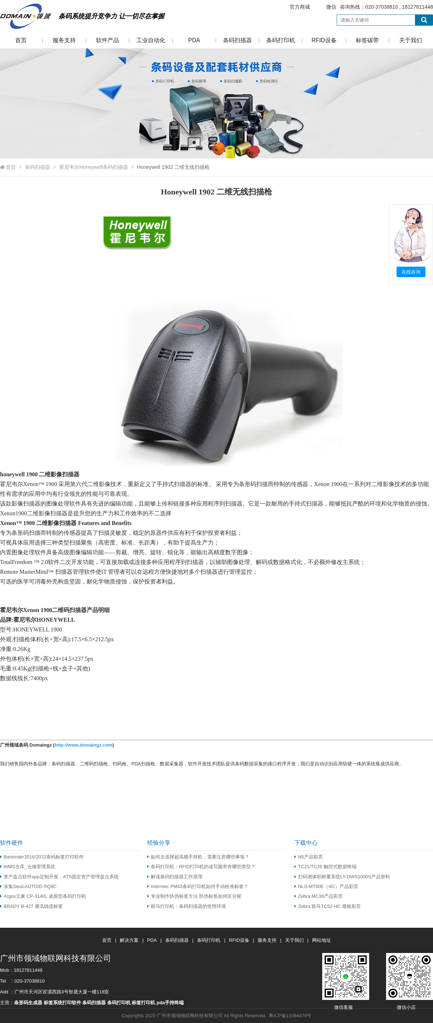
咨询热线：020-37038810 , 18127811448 (357, 7)
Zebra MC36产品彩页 (318, 896)
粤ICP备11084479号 (290, 1015)
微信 (331, 7)
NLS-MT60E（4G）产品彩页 (326, 886)
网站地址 (321, 940)
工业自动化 (150, 40)
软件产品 (107, 40)
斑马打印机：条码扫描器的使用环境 (186, 906)
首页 (21, 40)
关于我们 (410, 40)
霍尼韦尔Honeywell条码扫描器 (93, 167)
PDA (194, 40)
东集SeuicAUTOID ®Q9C (28, 886)
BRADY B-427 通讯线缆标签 (31, 906)
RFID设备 (323, 40)
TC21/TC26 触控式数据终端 (325, 866)
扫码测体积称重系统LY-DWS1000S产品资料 (342, 876)
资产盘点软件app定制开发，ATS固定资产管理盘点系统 (59, 876)
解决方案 (129, 940)
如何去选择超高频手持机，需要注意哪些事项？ (198, 857)
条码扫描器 (237, 40)
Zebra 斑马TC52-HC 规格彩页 (327, 906)
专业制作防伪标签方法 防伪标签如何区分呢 (194, 896)
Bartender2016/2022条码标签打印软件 (42, 857)
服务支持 (64, 40)
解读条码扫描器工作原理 (174, 876)
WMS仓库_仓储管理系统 (27, 866)
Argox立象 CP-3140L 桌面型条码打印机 (43, 896)
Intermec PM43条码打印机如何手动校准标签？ (197, 886)
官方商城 (300, 7)
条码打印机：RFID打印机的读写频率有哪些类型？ (201, 866)
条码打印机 (280, 40)
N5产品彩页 (308, 857)
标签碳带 (367, 40)
